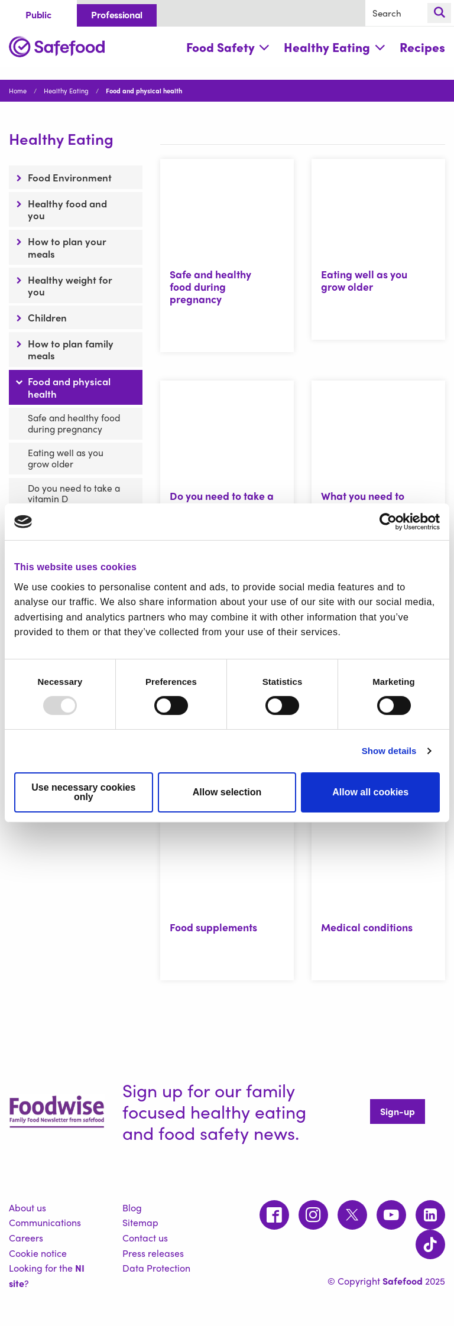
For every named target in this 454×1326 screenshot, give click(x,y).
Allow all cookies (370, 792)
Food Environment (70, 177)
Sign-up (397, 1111)
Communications (45, 1222)
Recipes (422, 47)
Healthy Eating (334, 47)
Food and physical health (69, 387)
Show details (389, 751)
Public (38, 14)
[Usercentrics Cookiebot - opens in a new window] (388, 522)
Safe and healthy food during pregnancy (74, 423)
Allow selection (227, 792)
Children (47, 317)
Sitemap (140, 1222)
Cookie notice (38, 1253)
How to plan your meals (67, 247)
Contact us (145, 1237)
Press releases (153, 1253)
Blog (132, 1207)
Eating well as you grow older (65, 458)
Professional (116, 14)
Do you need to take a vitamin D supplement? (74, 498)
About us (27, 1207)
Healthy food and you (67, 209)
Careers (26, 1237)
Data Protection (156, 1268)
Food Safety (228, 47)
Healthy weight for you (70, 285)
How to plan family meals (71, 349)
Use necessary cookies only (83, 792)
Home (18, 90)
